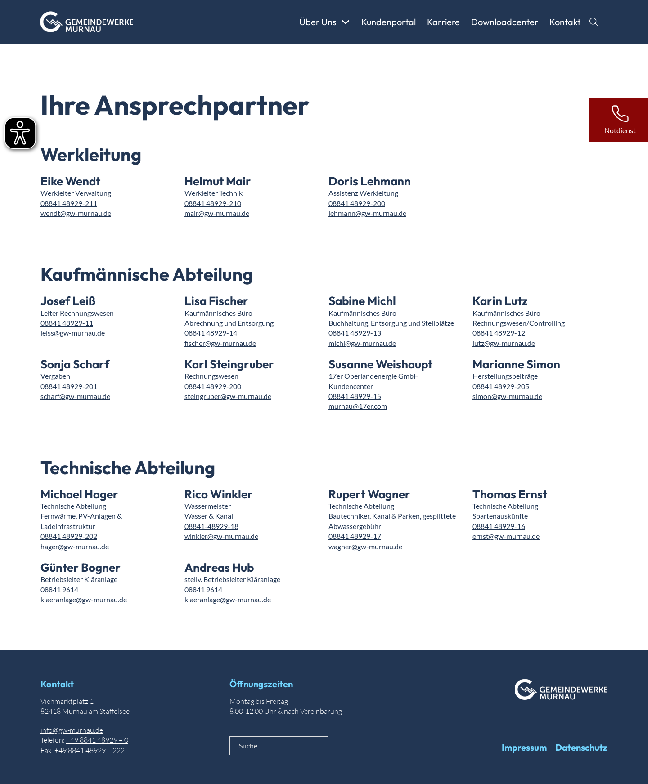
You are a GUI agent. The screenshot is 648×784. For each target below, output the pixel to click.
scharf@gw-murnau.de (75, 396)
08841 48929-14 (210, 332)
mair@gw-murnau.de (216, 213)
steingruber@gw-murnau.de (227, 396)
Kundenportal (388, 21)
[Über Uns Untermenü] (345, 22)
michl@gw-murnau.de (362, 343)
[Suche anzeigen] (594, 22)
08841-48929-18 (211, 526)
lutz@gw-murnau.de (503, 343)
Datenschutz (581, 747)
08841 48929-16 (498, 526)
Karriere (443, 21)
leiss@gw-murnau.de (72, 332)
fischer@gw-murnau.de (220, 343)
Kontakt (564, 21)
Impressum (524, 747)
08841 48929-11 (66, 322)
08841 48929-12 (498, 332)
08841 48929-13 (354, 332)
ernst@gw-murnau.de (506, 536)
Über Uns (318, 21)
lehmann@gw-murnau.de (367, 213)
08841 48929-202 (68, 536)
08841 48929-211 (68, 203)
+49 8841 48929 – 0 (97, 739)
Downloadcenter (504, 21)
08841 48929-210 (212, 203)
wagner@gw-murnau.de (365, 546)
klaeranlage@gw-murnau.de (83, 599)
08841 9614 (59, 589)
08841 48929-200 (356, 203)
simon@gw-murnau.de (507, 396)
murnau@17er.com (357, 406)
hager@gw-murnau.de (74, 546)
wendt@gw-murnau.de (75, 213)
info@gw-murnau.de (71, 730)
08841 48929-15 (354, 396)
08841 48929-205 (500, 386)
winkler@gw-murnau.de (221, 536)
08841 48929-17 (354, 536)
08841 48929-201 (68, 386)
